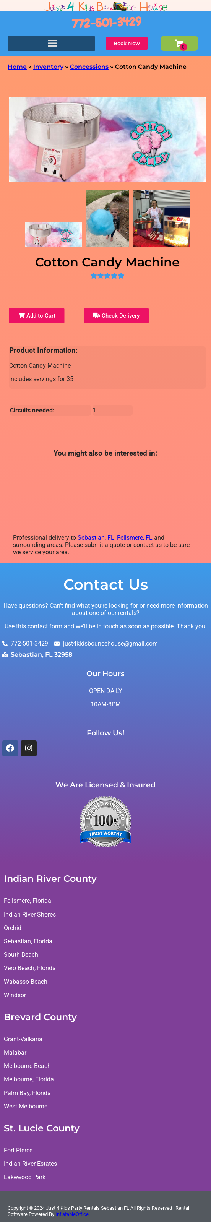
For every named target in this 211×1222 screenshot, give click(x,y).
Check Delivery (116, 315)
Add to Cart (36, 315)
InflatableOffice (72, 1214)
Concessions (89, 66)
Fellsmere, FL (135, 537)
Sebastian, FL (96, 537)
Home (17, 66)
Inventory (48, 66)
